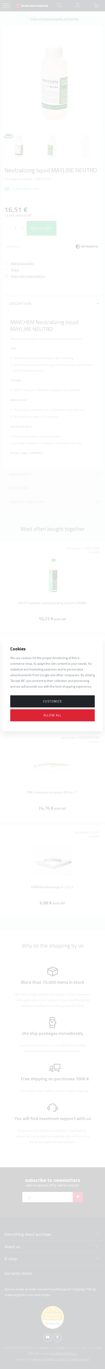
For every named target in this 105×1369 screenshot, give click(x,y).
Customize (52, 701)
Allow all (52, 715)
